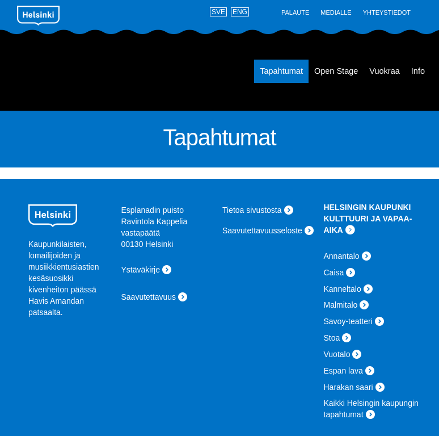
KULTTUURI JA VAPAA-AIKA (368, 224)
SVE (218, 12)
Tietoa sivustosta (252, 210)
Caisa (334, 272)
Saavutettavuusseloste (262, 230)
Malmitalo (341, 304)
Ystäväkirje (140, 269)
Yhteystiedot (387, 12)
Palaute (295, 12)
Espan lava (68, 71)
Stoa (332, 337)
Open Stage (336, 71)
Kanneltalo (342, 289)
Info (418, 71)
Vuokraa (384, 71)
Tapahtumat (281, 71)
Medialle (335, 12)
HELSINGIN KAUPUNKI (367, 207)
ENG (240, 12)
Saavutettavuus (148, 296)
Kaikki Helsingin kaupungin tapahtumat (371, 409)
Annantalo (342, 256)
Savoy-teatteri (348, 321)
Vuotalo (337, 354)
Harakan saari (348, 387)
